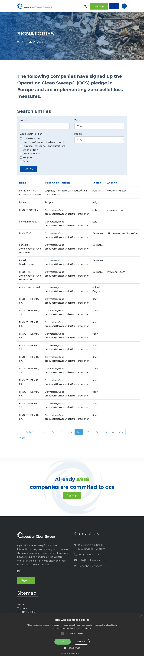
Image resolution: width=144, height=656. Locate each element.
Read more (87, 628)
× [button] (141, 616)
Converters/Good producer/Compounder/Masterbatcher (43, 140)
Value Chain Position (31, 133)
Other (24, 161)
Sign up (99, 6)
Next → (24, 437)
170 (53, 431)
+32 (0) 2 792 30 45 (89, 554)
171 (61, 431)
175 (96, 431)
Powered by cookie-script (72, 653)
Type (77, 120)
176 (105, 431)
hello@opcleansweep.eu (92, 560)
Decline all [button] (81, 641)
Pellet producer (30, 153)
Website (112, 182)
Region (78, 133)
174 (87, 431)
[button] (72, 648)
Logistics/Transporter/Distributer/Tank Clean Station (42, 147)
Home (20, 42)
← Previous (26, 431)
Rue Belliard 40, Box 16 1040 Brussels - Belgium (91, 547)
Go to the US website (90, 566)
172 (70, 431)
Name (23, 120)
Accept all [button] (62, 641)
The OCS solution (26, 612)
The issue (22, 608)
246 (121, 431)
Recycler (26, 157)
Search (28, 168)
